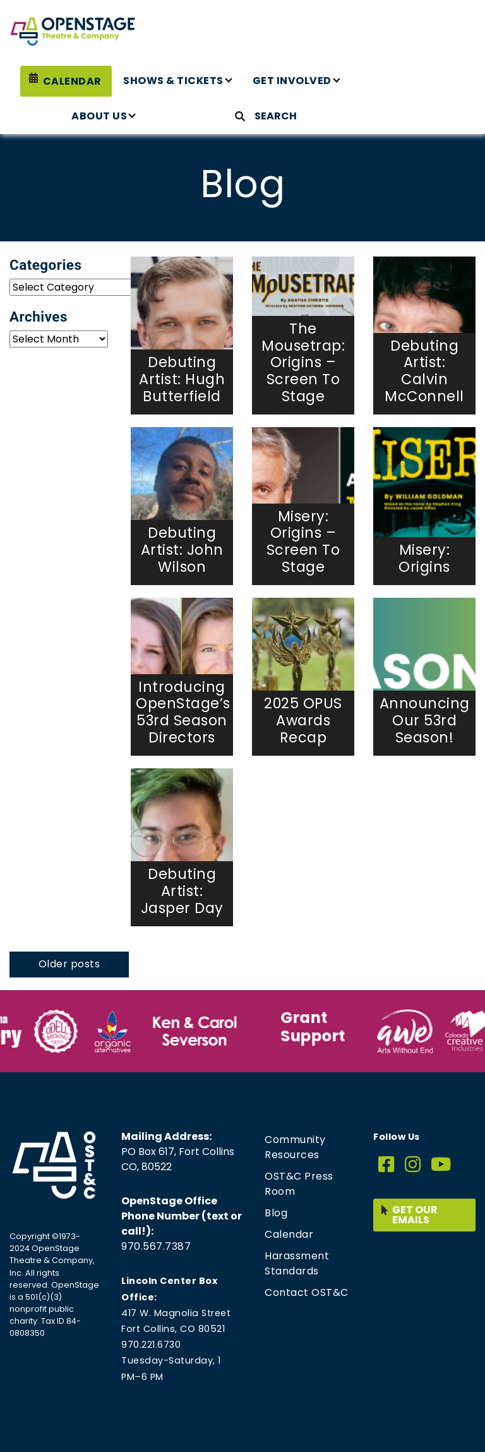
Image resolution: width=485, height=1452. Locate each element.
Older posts (69, 964)
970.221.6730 (151, 1344)
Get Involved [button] (292, 80)
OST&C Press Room (299, 1184)
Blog (276, 1213)
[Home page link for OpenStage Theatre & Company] (72, 31)
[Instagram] (413, 1165)
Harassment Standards (297, 1263)
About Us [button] (99, 116)
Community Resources (295, 1147)
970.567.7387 (156, 1246)
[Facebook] (386, 1165)
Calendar (72, 81)
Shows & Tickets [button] (173, 80)
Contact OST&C (307, 1292)
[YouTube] (441, 1165)
